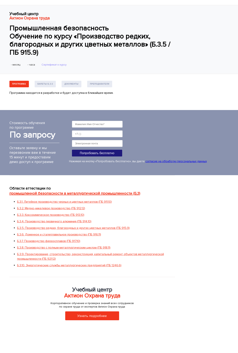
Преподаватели (99, 84)
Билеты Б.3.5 (45, 84)
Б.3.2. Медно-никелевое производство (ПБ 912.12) (51, 208)
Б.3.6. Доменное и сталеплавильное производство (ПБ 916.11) (59, 234)
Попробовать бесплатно (97, 153)
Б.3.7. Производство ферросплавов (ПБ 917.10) (48, 241)
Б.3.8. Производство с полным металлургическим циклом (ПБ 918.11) (63, 248)
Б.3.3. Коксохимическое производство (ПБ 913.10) (50, 215)
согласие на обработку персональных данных (176, 161)
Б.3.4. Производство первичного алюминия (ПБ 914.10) (54, 221)
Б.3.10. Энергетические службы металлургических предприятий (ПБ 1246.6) (69, 265)
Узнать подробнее (92, 316)
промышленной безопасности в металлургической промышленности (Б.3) (74, 193)
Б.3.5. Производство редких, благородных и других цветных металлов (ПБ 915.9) (73, 228)
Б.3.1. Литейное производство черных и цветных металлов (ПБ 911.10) (64, 202)
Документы (71, 84)
